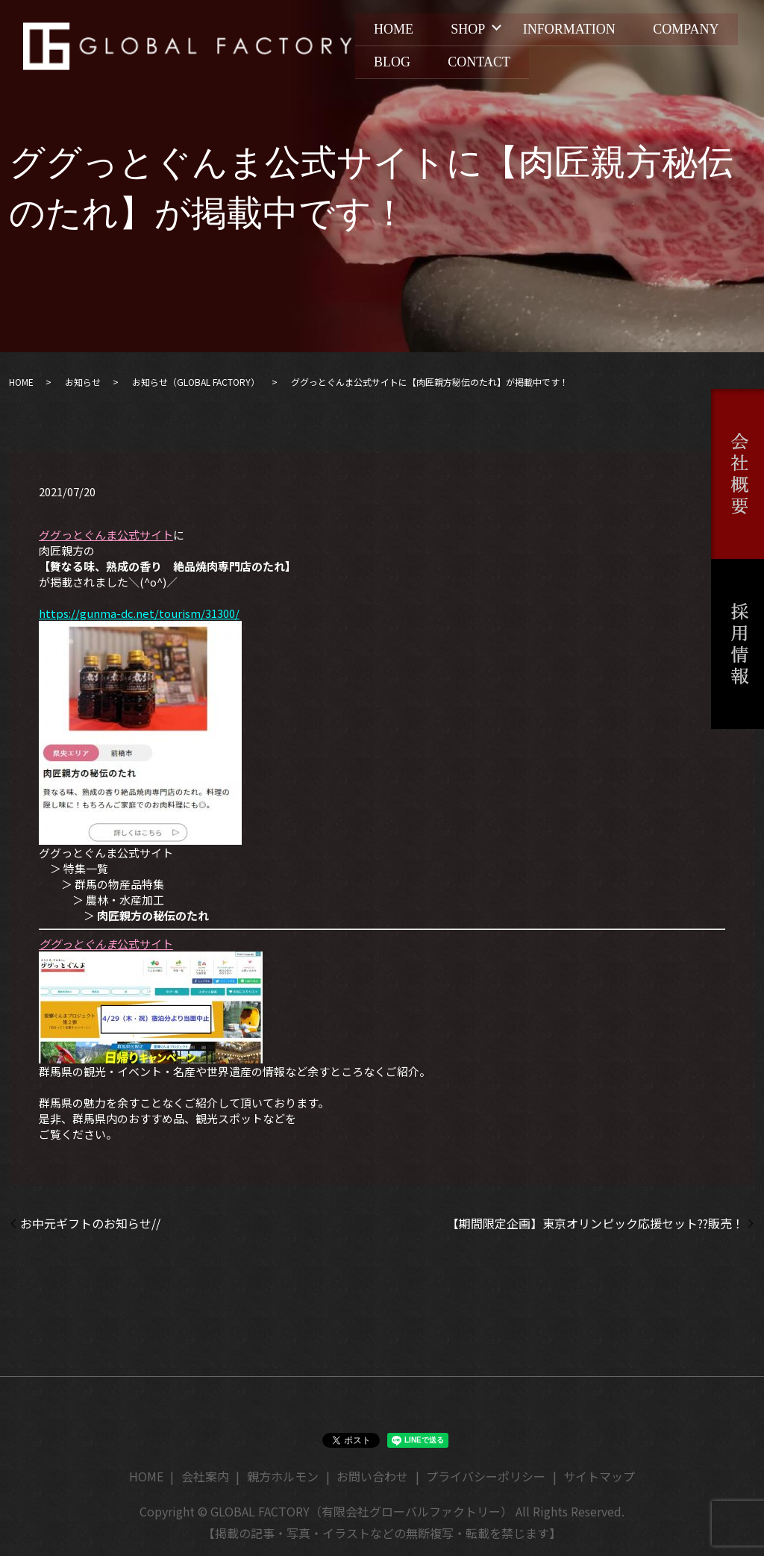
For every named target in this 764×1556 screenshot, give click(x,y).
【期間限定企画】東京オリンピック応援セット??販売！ (595, 1223)
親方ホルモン (283, 1476)
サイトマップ (599, 1476)
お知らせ (83, 381)
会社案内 (205, 1476)
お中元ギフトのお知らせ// (90, 1223)
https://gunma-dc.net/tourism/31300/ (139, 613)
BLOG (499, 59)
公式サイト (106, 944)
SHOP (472, 30)
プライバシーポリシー (485, 1476)
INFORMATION (576, 30)
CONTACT (589, 59)
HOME (395, 30)
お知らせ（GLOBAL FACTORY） (196, 381)
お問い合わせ (372, 1476)
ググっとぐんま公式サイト (106, 535)
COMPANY (408, 59)
